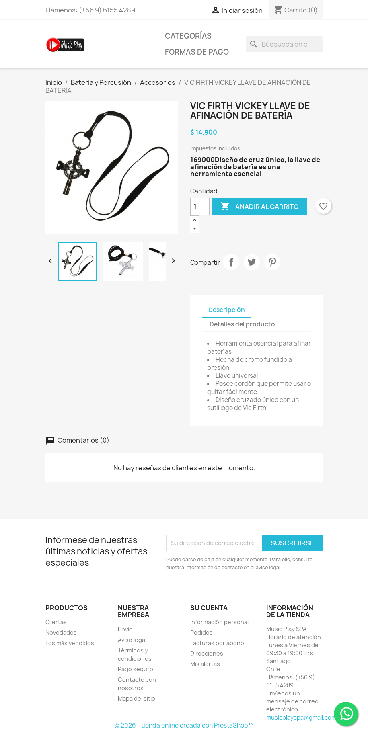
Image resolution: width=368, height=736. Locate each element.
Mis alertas (205, 664)
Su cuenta (209, 607)
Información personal (219, 622)
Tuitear (252, 262)
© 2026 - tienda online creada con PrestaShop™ (184, 725)
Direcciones (206, 653)
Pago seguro (135, 669)
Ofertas (56, 622)
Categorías (188, 36)
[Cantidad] (200, 206)
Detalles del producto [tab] (242, 324)
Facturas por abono (217, 643)
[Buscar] (284, 44)
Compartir (231, 262)
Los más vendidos (69, 643)
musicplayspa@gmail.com (301, 717)
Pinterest (272, 262)
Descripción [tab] (226, 309)
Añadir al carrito (259, 206)
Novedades (61, 632)
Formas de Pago (197, 52)
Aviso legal (132, 640)
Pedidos (201, 632)
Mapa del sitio (136, 698)
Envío (125, 629)
